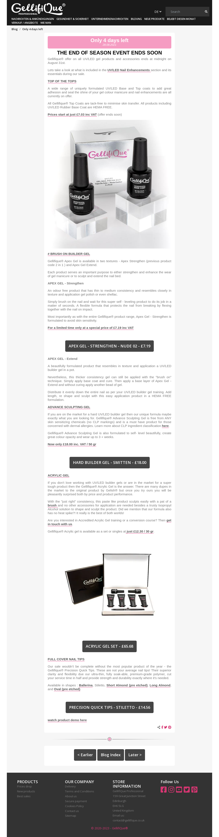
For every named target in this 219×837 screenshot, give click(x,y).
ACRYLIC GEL (58, 475)
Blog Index (111, 754)
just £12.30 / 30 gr (139, 531)
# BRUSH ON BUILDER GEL (69, 254)
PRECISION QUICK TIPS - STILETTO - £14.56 (109, 707)
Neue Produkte (154, 19)
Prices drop (24, 786)
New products (26, 791)
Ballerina (85, 685)
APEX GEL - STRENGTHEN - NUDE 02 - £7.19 (109, 346)
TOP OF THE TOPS (62, 81)
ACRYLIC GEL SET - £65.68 (109, 646)
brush (53, 505)
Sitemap (70, 816)
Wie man (45, 23)
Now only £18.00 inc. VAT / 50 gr (72, 444)
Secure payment (76, 801)
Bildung (136, 19)
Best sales (24, 796)
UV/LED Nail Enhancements (129, 70)
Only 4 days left (109, 40)
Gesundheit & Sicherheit (72, 19)
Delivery (70, 786)
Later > (135, 754)
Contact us (72, 811)
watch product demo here (67, 720)
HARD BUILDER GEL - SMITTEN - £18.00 (109, 462)
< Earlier (85, 754)
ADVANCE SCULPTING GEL (69, 407)
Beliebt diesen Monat (181, 19)
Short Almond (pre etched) (127, 685)
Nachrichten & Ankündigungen (33, 19)
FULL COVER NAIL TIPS (66, 659)
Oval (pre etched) (67, 689)
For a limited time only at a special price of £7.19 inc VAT (91, 328)
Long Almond (160, 685)
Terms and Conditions (79, 791)
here (165, 426)
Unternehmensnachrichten (109, 19)
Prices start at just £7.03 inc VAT (72, 114)
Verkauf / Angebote (25, 23)
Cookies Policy (74, 806)
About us (71, 796)
